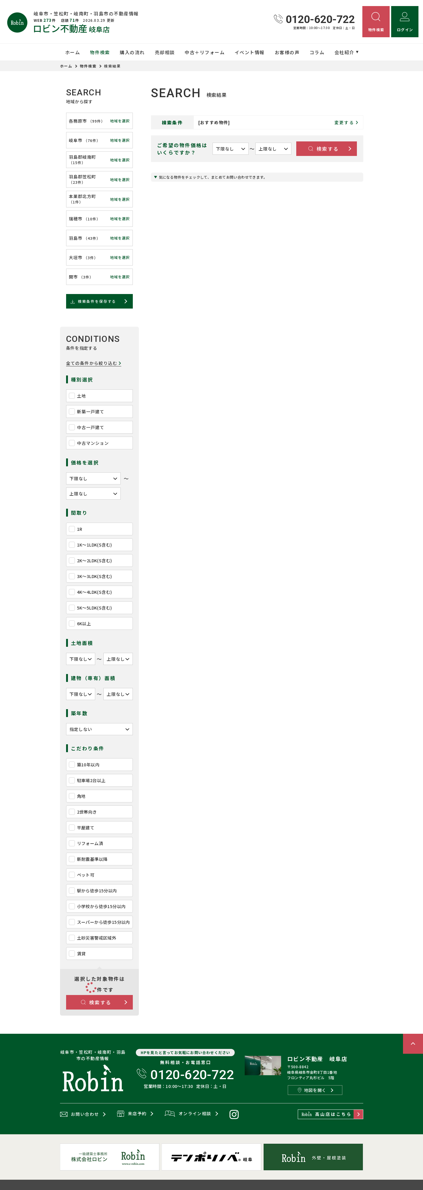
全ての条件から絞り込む (94, 363)
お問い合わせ (79, 1114)
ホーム (72, 52)
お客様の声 (287, 52)
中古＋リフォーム (205, 52)
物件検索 (100, 52)
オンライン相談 (188, 1114)
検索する (96, 1002)
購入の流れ (132, 52)
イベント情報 (250, 52)
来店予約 (131, 1114)
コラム (317, 52)
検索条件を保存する (93, 301)
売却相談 (165, 52)
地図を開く (312, 1090)
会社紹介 (344, 52)
